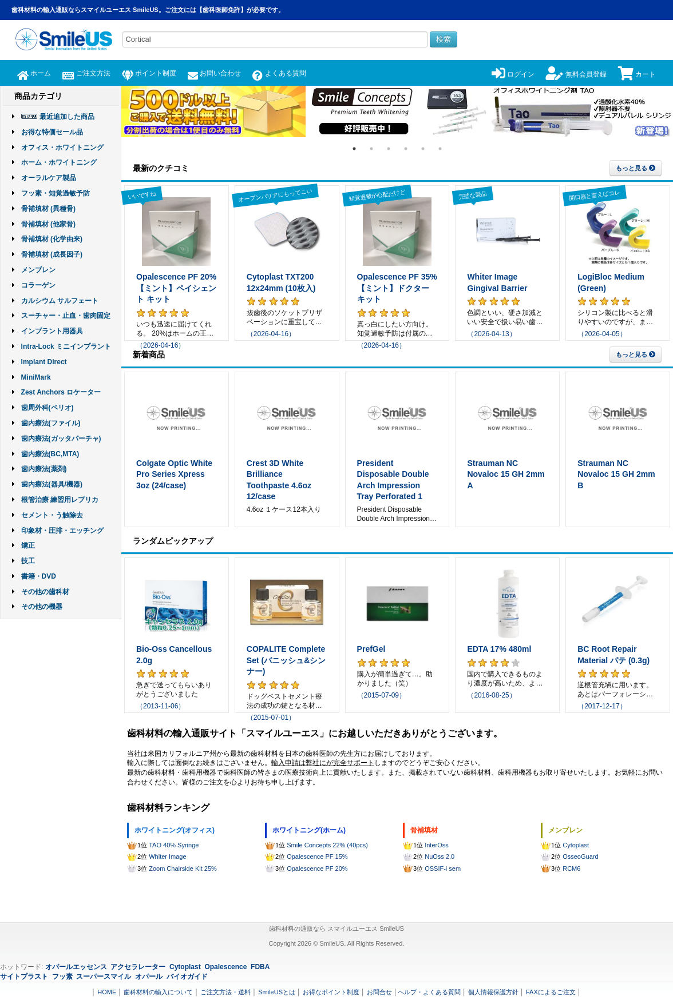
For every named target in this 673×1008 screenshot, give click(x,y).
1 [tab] (354, 148)
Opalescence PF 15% (317, 856)
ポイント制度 (149, 73)
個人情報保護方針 (493, 992)
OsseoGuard (580, 856)
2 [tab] (371, 148)
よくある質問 (279, 73)
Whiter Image (167, 856)
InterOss (437, 845)
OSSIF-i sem (443, 868)
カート (637, 74)
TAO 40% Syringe (174, 845)
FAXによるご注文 (551, 992)
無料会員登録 (576, 74)
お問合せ (379, 992)
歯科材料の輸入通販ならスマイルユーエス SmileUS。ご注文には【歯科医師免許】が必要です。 (147, 9)
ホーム (34, 73)
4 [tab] (405, 148)
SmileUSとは (276, 992)
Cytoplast (576, 845)
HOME (106, 992)
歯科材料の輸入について (158, 992)
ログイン (513, 74)
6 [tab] (440, 148)
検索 (443, 39)
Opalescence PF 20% (317, 868)
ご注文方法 (86, 73)
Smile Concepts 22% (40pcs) (327, 845)
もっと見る (635, 168)
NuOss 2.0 (439, 856)
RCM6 (571, 868)
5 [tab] (423, 148)
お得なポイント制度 (331, 992)
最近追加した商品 (66, 117)
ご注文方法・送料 (225, 992)
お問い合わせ (214, 73)
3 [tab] (388, 148)
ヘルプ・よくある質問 (429, 992)
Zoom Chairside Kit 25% (183, 868)
